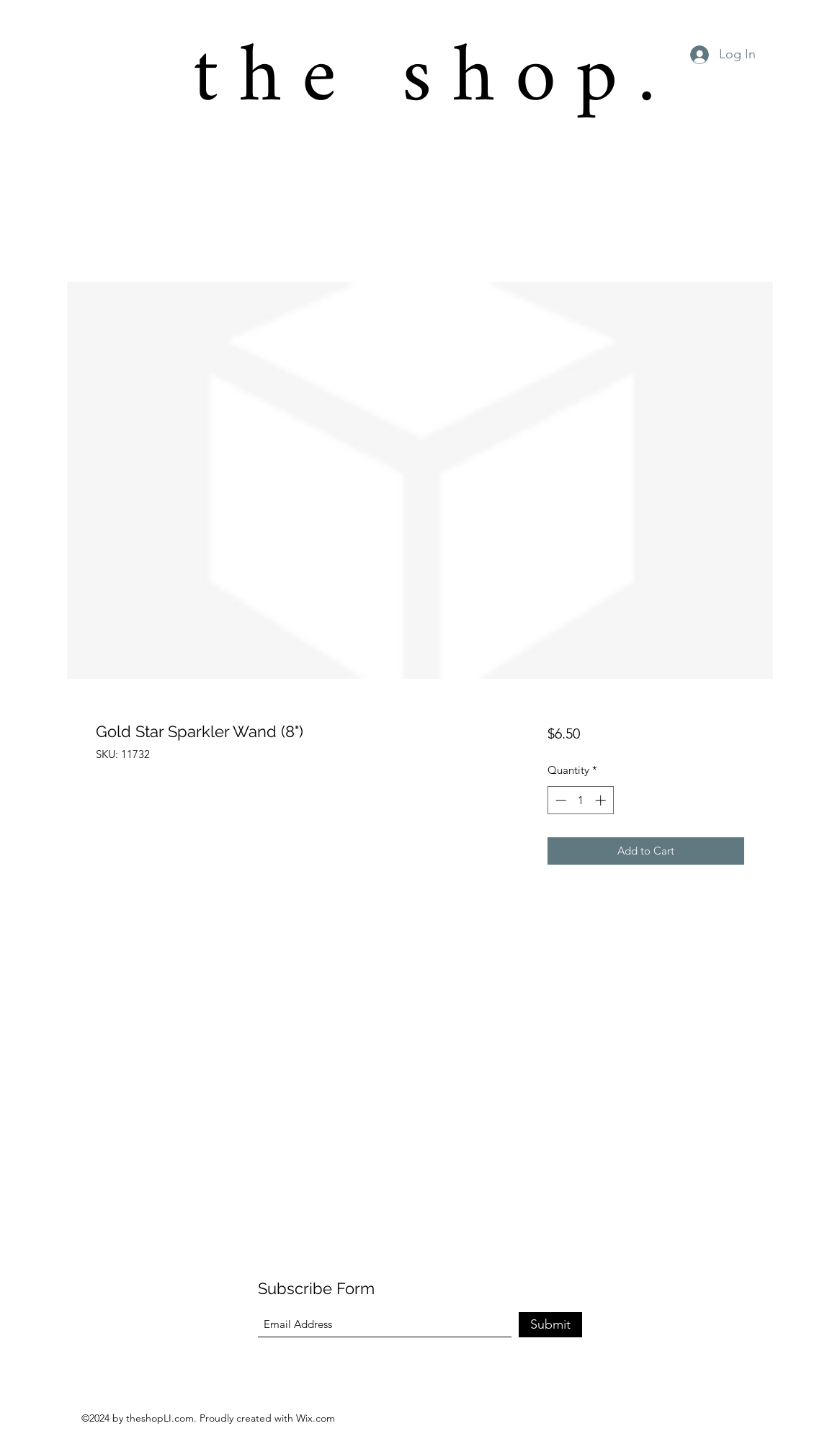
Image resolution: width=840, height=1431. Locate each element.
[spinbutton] (580, 800)
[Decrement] (559, 800)
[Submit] (550, 1324)
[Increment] (602, 800)
